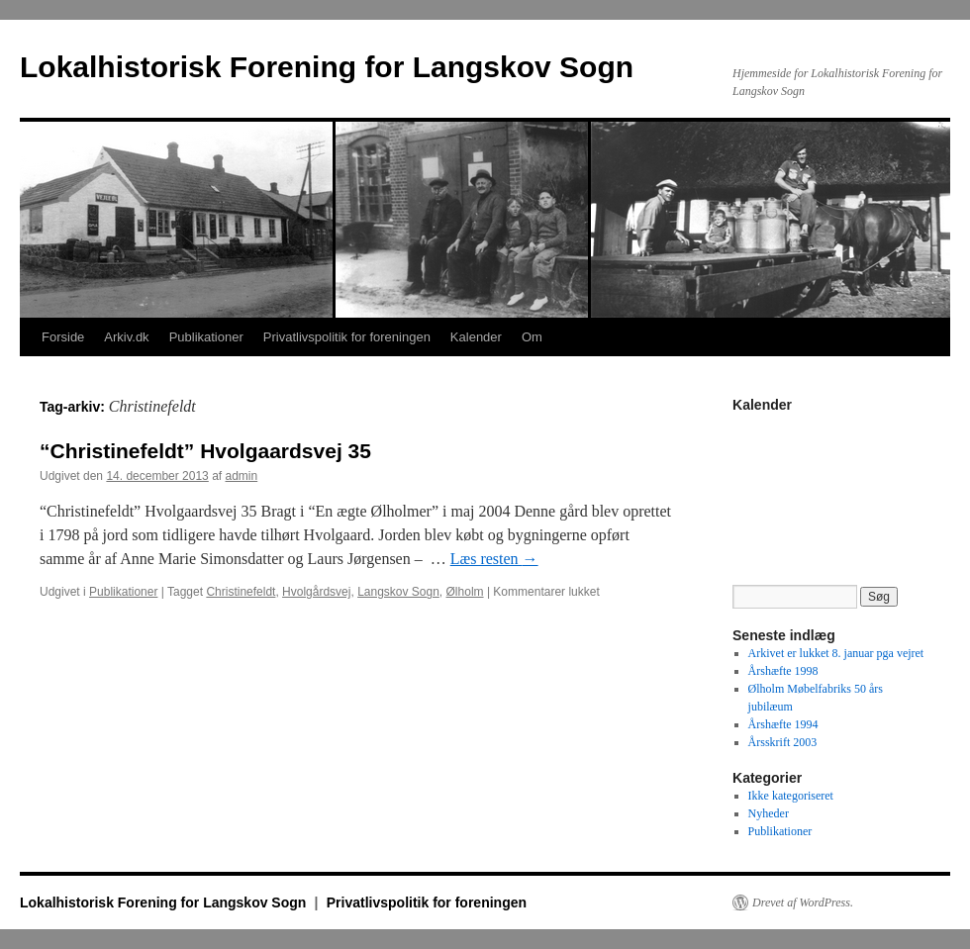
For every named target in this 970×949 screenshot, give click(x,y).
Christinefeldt (240, 592)
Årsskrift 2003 (783, 742)
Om (532, 337)
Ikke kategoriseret (790, 796)
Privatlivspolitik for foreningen (347, 337)
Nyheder (768, 813)
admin (242, 476)
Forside (63, 337)
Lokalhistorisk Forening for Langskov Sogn (326, 66)
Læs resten (494, 558)
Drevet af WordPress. (802, 902)
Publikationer (206, 337)
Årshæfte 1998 (783, 671)
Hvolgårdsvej (316, 592)
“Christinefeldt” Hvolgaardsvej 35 (205, 450)
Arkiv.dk (126, 337)
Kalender (476, 337)
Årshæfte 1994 (783, 724)
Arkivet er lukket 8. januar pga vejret (836, 653)
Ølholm (465, 592)
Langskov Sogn (398, 592)
